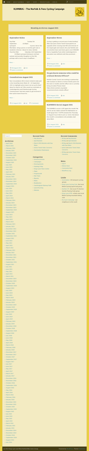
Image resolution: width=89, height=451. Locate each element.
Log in (64, 163)
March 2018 (10, 345)
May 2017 (9, 369)
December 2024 (11, 179)
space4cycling (45, 2)
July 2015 (9, 414)
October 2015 (10, 406)
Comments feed (67, 168)
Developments (38, 164)
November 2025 (11, 155)
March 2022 (10, 248)
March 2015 (10, 423)
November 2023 (11, 207)
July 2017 (9, 364)
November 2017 (11, 354)
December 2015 (11, 402)
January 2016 (10, 399)
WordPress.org (66, 170)
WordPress (70, 449)
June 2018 (9, 338)
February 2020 (10, 300)
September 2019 (11, 309)
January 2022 (10, 252)
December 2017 (11, 352)
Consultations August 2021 (21, 77)
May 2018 (9, 340)
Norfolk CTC (65, 189)
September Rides (17, 37)
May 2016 (9, 390)
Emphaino (82, 449)
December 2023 (11, 205)
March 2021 (10, 276)
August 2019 (10, 312)
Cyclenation (65, 180)
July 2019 (9, 314)
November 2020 (11, 281)
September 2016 (11, 385)
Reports (36, 178)
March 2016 (10, 395)
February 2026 (10, 148)
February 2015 (10, 425)
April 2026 (9, 143)
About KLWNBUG (18, 2)
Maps (28, 2)
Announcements (39, 159)
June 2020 (9, 293)
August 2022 (10, 238)
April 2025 (9, 172)
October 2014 (10, 435)
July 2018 (9, 335)
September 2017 (11, 359)
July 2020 (9, 290)
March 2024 (10, 198)
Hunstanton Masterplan (41, 150)
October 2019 (10, 307)
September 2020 (11, 286)
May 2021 (9, 271)
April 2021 (9, 274)
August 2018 (10, 333)
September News (54, 37)
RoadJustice (37, 183)
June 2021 (9, 269)
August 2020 (10, 288)
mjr (64, 95)
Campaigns (37, 162)
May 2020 (9, 295)
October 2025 (10, 157)
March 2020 (10, 297)
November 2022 (11, 231)
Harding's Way (38, 166)
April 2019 (9, 319)
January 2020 (10, 302)
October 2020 (10, 283)
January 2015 (10, 428)
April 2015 (9, 421)
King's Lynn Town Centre (41, 169)
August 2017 (10, 361)
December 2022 (11, 229)
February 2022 (10, 250)
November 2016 (11, 380)
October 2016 (10, 383)
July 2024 (9, 188)
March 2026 (10, 146)
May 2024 (9, 193)
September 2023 (11, 210)
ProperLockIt (38, 173)
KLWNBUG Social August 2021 (60, 104)
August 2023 (10, 212)
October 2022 (10, 233)
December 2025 (11, 153)
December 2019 (11, 305)
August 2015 (10, 411)
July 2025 (9, 165)
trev (26, 68)
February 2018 (10, 347)
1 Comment (34, 103)
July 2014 (9, 442)
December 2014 (11, 430)
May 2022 (9, 243)
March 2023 (10, 222)
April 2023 (9, 219)
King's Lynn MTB (67, 193)
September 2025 (11, 160)
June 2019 (9, 316)
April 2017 (9, 371)
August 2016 (10, 388)
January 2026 (10, 150)
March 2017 (10, 373)
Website (36, 190)
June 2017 (9, 366)
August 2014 (10, 440)
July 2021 (9, 267)
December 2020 (11, 278)
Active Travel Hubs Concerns (43, 147)
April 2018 (9, 343)
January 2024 (10, 203)
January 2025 (10, 176)
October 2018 (10, 328)
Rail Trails (37, 176)
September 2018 (11, 331)
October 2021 (10, 259)
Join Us (54, 2)
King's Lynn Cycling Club (69, 184)
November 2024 (11, 181)
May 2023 (9, 217)
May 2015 (9, 418)
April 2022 (9, 245)
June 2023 (9, 214)
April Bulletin (38, 141)
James (64, 147)
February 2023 (10, 224)
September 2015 (11, 409)
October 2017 (10, 357)
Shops (35, 2)
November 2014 (11, 433)
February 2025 (10, 174)
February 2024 (10, 200)
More (12, 62)
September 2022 (11, 236)
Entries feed (66, 166)
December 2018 (11, 326)
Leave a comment (17, 70)
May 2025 (9, 169)
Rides (36, 180)
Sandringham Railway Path (42, 185)
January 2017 (10, 376)
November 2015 (11, 404)
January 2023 (10, 226)
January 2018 (10, 350)
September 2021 (11, 262)
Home (8, 2)
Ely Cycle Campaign (68, 200)
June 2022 (9, 240)
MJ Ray (64, 138)
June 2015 (9, 416)
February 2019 (10, 321)
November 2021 (11, 257)
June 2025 (9, 167)
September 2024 (11, 184)
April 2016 (9, 392)
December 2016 (11, 378)
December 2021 (11, 255)
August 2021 (10, 264)
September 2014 (11, 437)
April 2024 (9, 195)
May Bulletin (38, 138)
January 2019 (10, 324)
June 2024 (9, 191)
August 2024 (10, 186)
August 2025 (10, 162)
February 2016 (10, 397)
